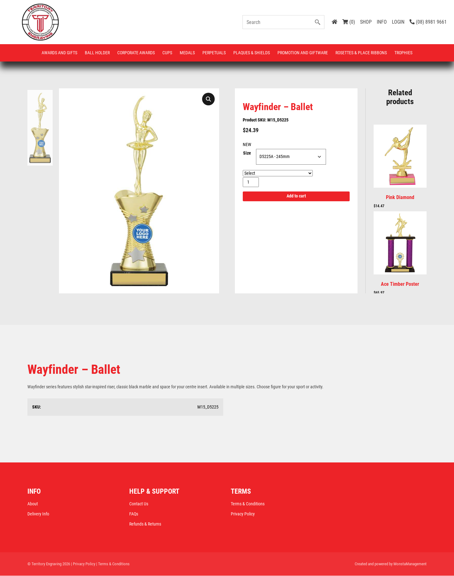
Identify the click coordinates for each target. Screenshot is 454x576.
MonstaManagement (410, 564)
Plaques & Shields (251, 52)
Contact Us (138, 504)
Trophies (403, 52)
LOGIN (398, 22)
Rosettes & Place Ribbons (361, 52)
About (32, 504)
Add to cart (296, 196)
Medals (187, 52)
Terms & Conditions (248, 504)
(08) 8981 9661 (428, 22)
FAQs (133, 514)
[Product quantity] (251, 182)
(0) (348, 22)
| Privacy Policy (83, 564)
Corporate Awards (136, 52)
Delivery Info (38, 514)
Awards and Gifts (59, 52)
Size (247, 153)
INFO (382, 22)
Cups (167, 52)
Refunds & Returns (145, 524)
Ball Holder (97, 52)
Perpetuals (214, 52)
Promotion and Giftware (302, 52)
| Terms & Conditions (113, 564)
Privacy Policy (243, 514)
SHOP (366, 22)
